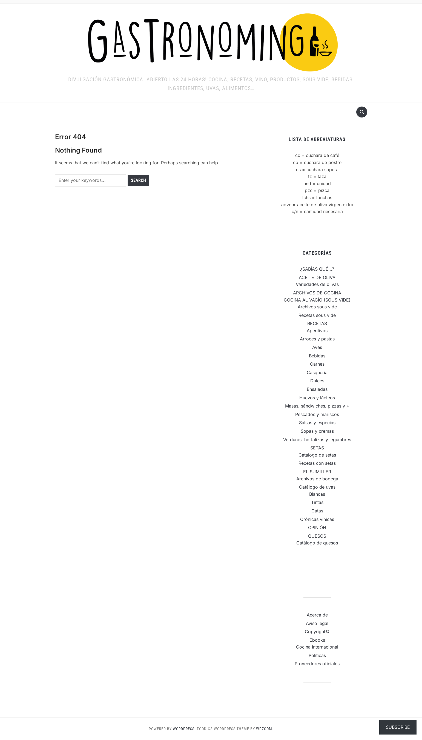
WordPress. (184, 729)
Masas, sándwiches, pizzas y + (317, 406)
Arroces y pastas (317, 339)
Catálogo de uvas (317, 487)
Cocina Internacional (317, 647)
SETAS (317, 448)
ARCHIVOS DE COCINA (317, 293)
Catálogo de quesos (317, 543)
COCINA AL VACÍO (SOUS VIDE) (317, 300)
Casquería (317, 372)
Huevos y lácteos (317, 397)
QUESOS (317, 536)
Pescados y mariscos (317, 414)
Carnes (317, 364)
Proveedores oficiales (317, 663)
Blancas (317, 494)
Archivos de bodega (317, 478)
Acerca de (317, 615)
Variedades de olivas (317, 284)
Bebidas (317, 355)
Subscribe (398, 727)
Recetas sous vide (317, 315)
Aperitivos (317, 330)
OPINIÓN (317, 527)
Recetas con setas (317, 463)
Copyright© (317, 631)
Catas (317, 511)
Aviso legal (317, 623)
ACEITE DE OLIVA (317, 277)
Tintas (317, 502)
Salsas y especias (317, 422)
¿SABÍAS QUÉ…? (317, 269)
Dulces (317, 380)
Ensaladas (317, 389)
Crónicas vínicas (317, 519)
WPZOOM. (265, 729)
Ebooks (317, 640)
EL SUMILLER (317, 471)
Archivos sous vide (317, 306)
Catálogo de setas (317, 455)
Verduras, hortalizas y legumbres (317, 439)
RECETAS (317, 323)
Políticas (317, 655)
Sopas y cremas (317, 431)
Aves (317, 347)
